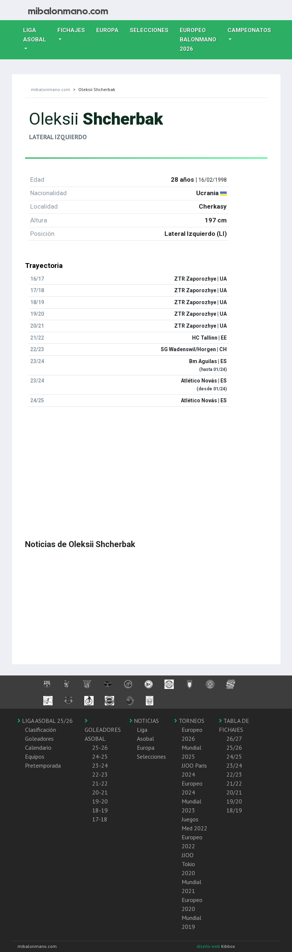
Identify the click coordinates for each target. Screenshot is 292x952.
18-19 (100, 810)
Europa (110, 29)
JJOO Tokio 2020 (188, 864)
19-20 (100, 801)
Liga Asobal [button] (34, 35)
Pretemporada (43, 765)
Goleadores (39, 738)
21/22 (234, 783)
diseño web (209, 946)
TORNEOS (189, 720)
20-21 (100, 792)
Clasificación (40, 729)
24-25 (100, 756)
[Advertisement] (146, 465)
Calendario (38, 747)
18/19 (234, 810)
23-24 (100, 765)
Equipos (34, 756)
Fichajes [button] (71, 30)
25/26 (234, 747)
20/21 (234, 792)
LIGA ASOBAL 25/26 (45, 720)
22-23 (100, 774)
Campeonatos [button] (249, 30)
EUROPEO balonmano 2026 (201, 39)
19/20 (234, 801)
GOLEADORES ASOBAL (103, 730)
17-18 (99, 819)
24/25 (234, 756)
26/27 (234, 738)
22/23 (234, 774)
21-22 (100, 783)
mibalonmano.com (50, 89)
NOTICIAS (144, 720)
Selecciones (152, 29)
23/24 (234, 765)
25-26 (100, 747)
